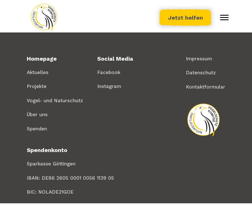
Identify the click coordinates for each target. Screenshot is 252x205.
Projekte (36, 86)
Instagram (109, 86)
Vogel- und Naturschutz (55, 100)
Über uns (37, 114)
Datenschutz (201, 72)
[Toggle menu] (224, 17)
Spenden (37, 129)
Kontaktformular (205, 87)
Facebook (108, 72)
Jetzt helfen (185, 17)
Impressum (199, 59)
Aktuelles (37, 72)
